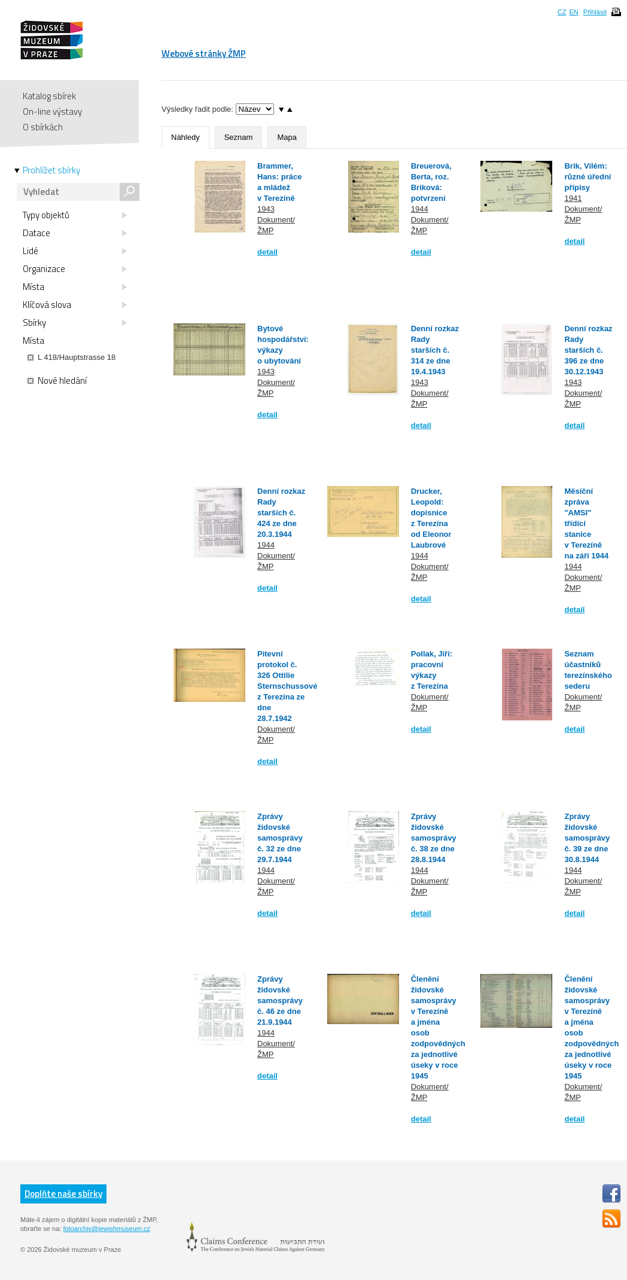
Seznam (238, 137)
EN (573, 12)
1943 (266, 208)
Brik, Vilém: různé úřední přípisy (587, 176)
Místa (75, 287)
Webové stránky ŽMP (204, 53)
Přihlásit (595, 12)
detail (267, 252)
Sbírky (75, 322)
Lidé (75, 251)
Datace (75, 233)
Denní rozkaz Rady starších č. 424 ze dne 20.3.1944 (281, 513)
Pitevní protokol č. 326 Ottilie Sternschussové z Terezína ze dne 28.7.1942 (287, 686)
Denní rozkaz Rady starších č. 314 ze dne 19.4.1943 (435, 350)
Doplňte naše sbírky (63, 1193)
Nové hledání (57, 380)
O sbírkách (43, 127)
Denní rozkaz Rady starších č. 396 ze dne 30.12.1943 (588, 350)
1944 (419, 208)
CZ (562, 12)
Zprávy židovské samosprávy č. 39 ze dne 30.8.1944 (587, 838)
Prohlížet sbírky (51, 170)
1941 (573, 198)
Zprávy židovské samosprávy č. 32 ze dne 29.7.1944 (280, 838)
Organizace (75, 269)
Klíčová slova (75, 305)
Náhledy (185, 137)
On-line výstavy (52, 111)
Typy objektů (75, 215)
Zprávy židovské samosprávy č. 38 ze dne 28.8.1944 (433, 838)
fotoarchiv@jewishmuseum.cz (106, 1228)
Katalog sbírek (49, 96)
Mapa (287, 137)
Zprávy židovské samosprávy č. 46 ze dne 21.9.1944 (280, 1000)
